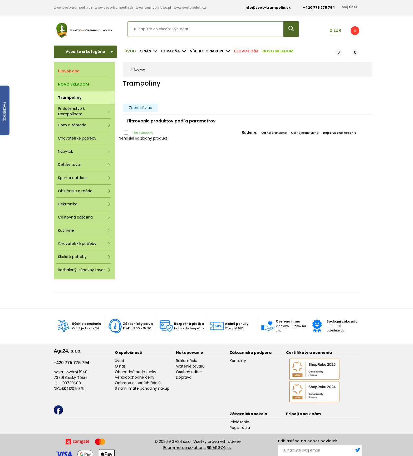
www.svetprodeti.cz (190, 7)
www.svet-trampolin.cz (73, 7)
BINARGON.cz (219, 447)
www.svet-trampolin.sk (114, 7)
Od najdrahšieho (274, 133)
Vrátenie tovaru (190, 366)
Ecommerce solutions (184, 447)
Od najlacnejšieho (305, 133)
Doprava (183, 377)
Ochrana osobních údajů (138, 382)
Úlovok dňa (246, 51)
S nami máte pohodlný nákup (142, 388)
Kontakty (238, 360)
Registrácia (240, 427)
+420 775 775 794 (71, 362)
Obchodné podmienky (135, 371)
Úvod (130, 51)
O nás (120, 366)
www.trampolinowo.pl (153, 7)
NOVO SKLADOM (277, 51)
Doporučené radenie (339, 133)
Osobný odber (189, 371)
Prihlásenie (239, 422)
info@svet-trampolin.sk (264, 7)
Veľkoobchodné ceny (134, 377)
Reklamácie (186, 360)
